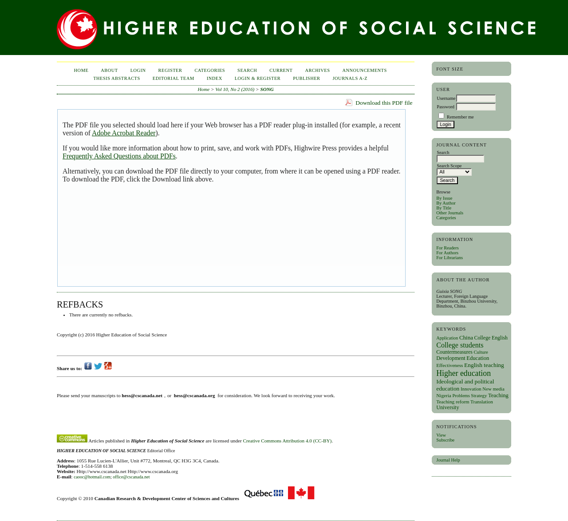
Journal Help (448, 460)
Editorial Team (173, 78)
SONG (266, 89)
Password (445, 106)
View (441, 435)
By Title (443, 207)
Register (170, 70)
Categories (446, 217)
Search (247, 70)
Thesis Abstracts (116, 78)
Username (446, 98)
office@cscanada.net (131, 476)
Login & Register (258, 78)
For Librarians (449, 257)
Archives (317, 70)
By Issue (444, 198)
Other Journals (449, 212)
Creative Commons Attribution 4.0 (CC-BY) (287, 440)
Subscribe (445, 440)
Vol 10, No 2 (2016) (234, 89)
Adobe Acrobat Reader (123, 133)
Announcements (365, 70)
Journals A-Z (350, 78)
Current (280, 70)
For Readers (447, 247)
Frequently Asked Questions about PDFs (119, 156)
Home (81, 70)
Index (214, 78)
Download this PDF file (383, 102)
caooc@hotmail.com (92, 476)
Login (138, 70)
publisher (306, 78)
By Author (446, 203)
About (109, 70)
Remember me (460, 116)
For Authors (447, 252)
